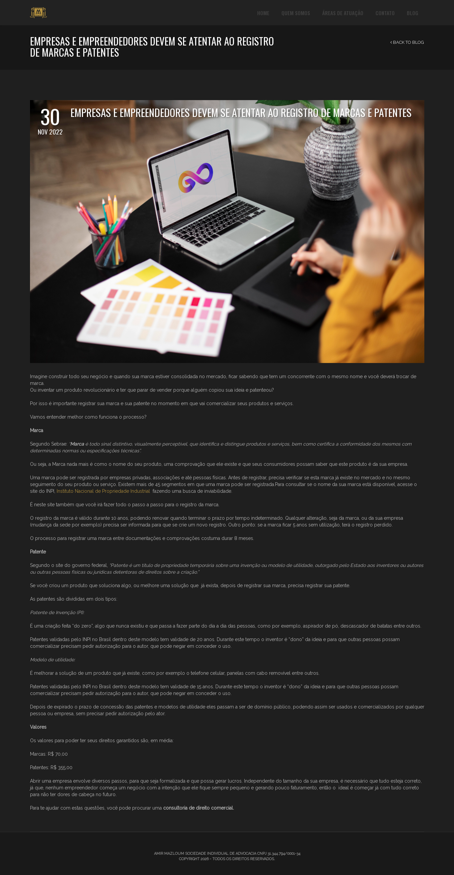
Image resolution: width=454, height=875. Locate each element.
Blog (412, 13)
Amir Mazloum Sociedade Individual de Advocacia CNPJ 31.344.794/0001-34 (227, 853)
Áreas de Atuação (342, 13)
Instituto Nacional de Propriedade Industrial (103, 491)
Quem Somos (295, 13)
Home (263, 13)
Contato (385, 13)
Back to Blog (407, 42)
